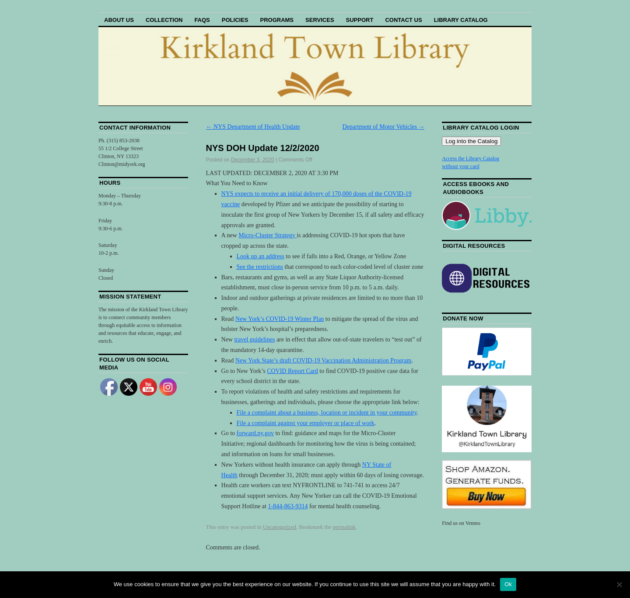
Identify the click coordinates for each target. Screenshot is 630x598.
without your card (460, 166)
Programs (277, 20)
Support (360, 20)
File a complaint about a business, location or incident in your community (327, 412)
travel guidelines (254, 339)
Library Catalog (461, 20)
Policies (235, 20)
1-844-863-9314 (288, 506)
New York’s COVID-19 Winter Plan (279, 319)
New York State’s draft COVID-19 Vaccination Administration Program (323, 360)
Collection (164, 20)
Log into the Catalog (471, 141)
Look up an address (260, 256)
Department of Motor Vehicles (384, 126)
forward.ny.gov (255, 433)
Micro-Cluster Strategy (266, 235)
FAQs (202, 20)
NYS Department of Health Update (253, 126)
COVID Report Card (292, 371)
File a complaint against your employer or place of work (305, 423)
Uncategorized (279, 527)
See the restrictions (260, 267)
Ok (508, 584)
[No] (619, 584)
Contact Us (403, 20)
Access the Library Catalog (470, 158)
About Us (119, 20)
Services (319, 20)
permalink (344, 527)
